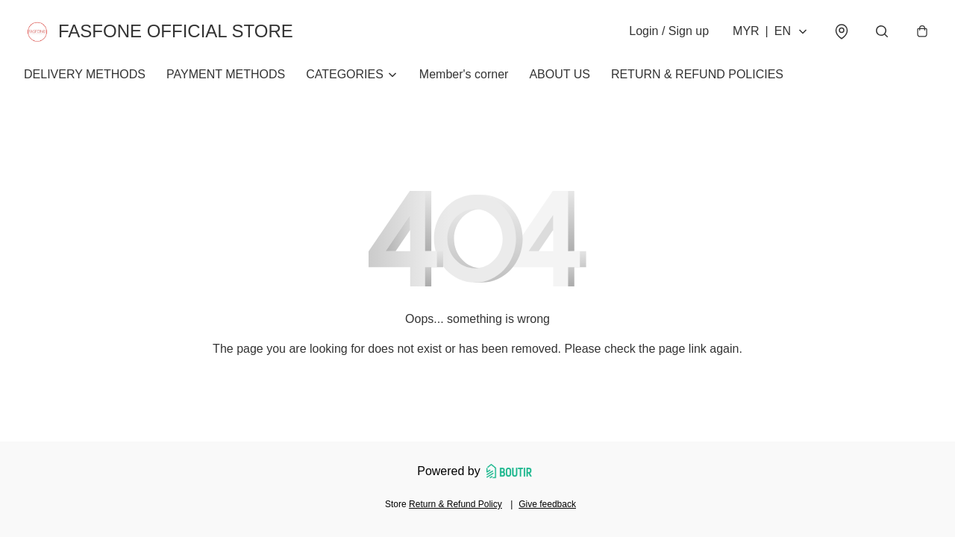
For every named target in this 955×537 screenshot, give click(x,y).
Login (669, 31)
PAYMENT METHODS (225, 74)
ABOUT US (559, 74)
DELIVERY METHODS (84, 74)
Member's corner (464, 74)
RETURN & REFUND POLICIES (697, 74)
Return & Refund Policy (455, 504)
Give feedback (547, 504)
